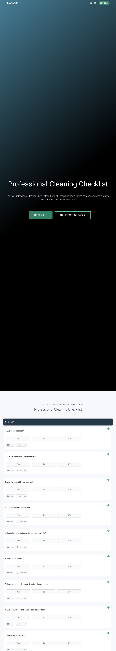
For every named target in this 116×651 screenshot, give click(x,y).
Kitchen (10, 422)
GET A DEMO (104, 3)
